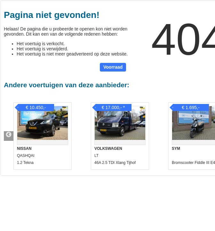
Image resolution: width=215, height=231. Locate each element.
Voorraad (113, 67)
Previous (8, 136)
